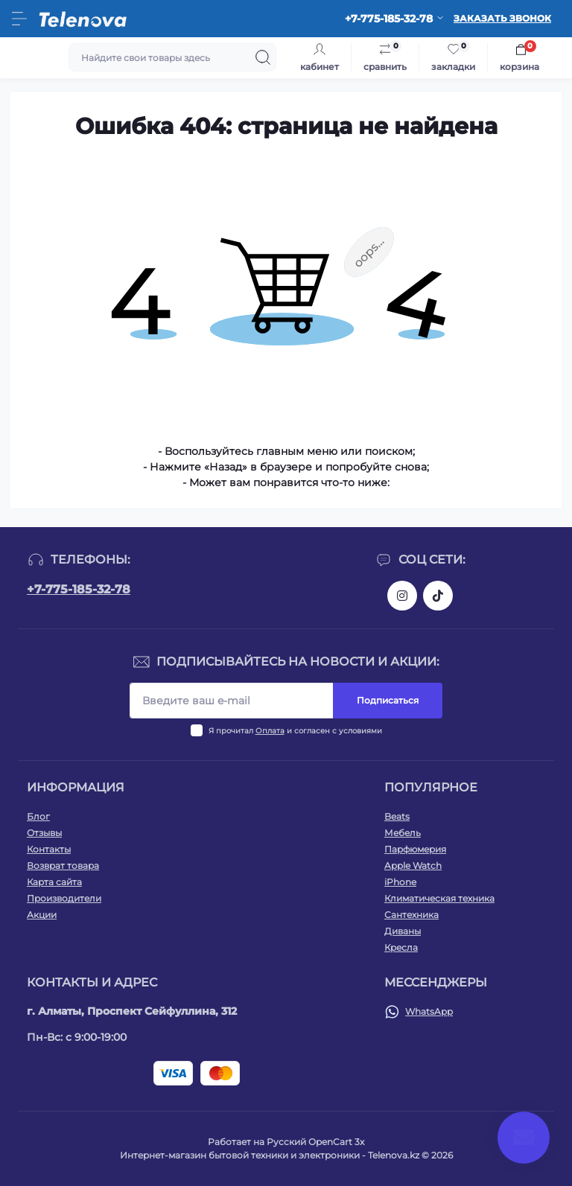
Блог (38, 816)
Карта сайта (54, 881)
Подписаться (388, 700)
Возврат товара (63, 865)
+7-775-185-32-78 (78, 589)
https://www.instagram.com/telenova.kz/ (402, 596)
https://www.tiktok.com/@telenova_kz (438, 596)
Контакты (49, 849)
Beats (397, 816)
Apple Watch (413, 865)
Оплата (270, 731)
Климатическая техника (439, 898)
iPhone (400, 881)
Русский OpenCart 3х (315, 1141)
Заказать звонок (502, 18)
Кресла (401, 947)
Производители (64, 898)
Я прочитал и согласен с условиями (295, 731)
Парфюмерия (415, 849)
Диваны (402, 931)
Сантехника (411, 914)
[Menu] (19, 18)
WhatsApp (429, 1011)
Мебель (402, 832)
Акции (42, 914)
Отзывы (44, 832)
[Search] (263, 57)
